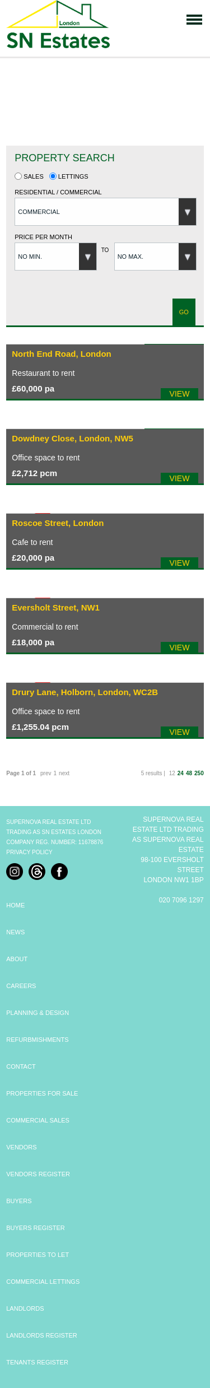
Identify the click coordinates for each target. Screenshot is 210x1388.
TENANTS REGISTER (37, 1362)
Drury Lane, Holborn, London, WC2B (85, 692)
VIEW (180, 393)
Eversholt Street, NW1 (56, 607)
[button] (106, 212)
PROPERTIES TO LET (37, 1254)
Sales (29, 176)
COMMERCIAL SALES (37, 1120)
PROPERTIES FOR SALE (42, 1093)
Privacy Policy (29, 852)
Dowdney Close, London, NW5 (72, 438)
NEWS (15, 932)
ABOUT (16, 959)
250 (199, 773)
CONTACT (20, 1066)
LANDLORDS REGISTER (41, 1335)
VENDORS (21, 1147)
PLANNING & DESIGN (37, 1012)
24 (181, 773)
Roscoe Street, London (58, 523)
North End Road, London (61, 353)
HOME (15, 905)
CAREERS (21, 985)
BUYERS (18, 1201)
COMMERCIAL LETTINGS (43, 1281)
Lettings (68, 176)
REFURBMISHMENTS (37, 1039)
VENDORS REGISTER (38, 1174)
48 (189, 773)
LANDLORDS (25, 1308)
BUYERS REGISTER (35, 1227)
